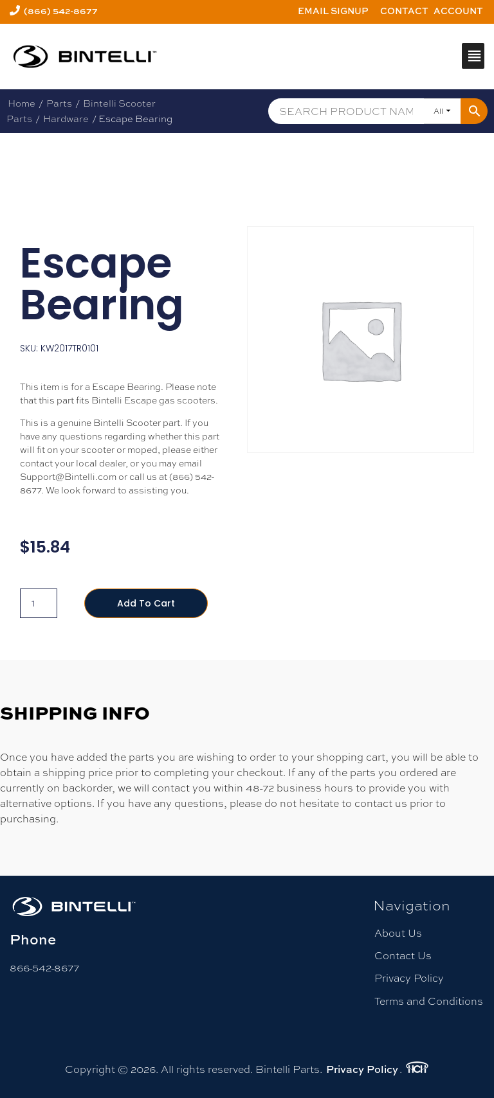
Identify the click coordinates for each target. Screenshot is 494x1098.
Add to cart (146, 603)
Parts (59, 103)
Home (21, 103)
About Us (398, 933)
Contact (404, 10)
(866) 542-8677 (61, 10)
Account (458, 10)
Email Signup (333, 10)
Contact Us (403, 955)
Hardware (66, 118)
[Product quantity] (38, 603)
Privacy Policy (409, 978)
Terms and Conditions (428, 1001)
